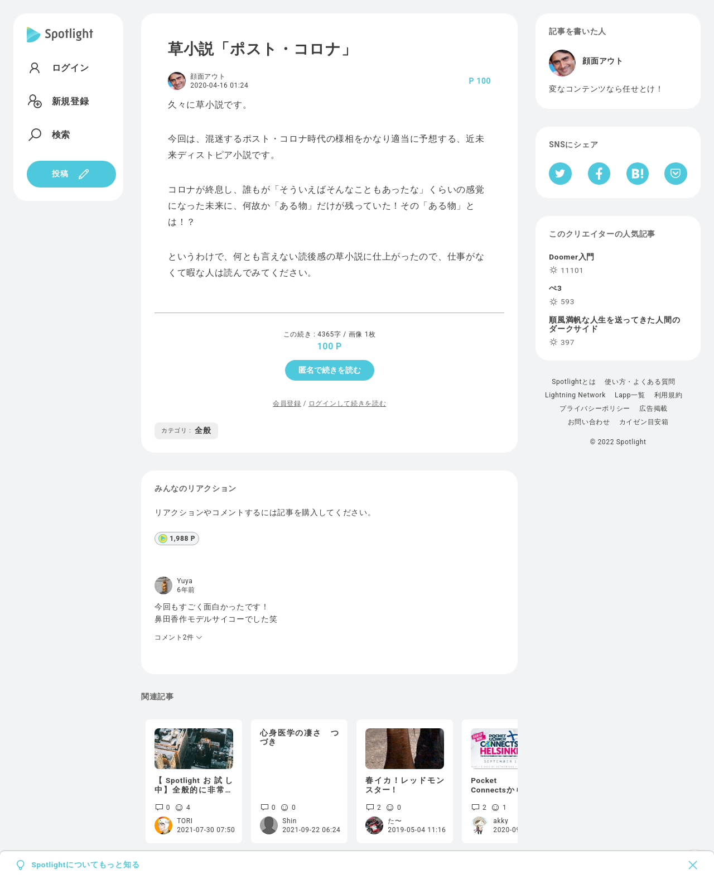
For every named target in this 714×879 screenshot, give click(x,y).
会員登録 (287, 403)
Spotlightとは (574, 381)
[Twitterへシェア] (560, 173)
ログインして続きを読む (347, 403)
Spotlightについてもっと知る (85, 865)
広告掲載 (653, 408)
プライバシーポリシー (594, 408)
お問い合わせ (589, 422)
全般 (186, 430)
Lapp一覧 (630, 395)
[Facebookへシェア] (599, 173)
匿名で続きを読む (329, 370)
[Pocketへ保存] (675, 173)
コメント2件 (179, 637)
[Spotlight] (60, 43)
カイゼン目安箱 (644, 422)
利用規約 (668, 395)
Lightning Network (575, 395)
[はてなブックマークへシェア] (637, 173)
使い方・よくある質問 (640, 381)
